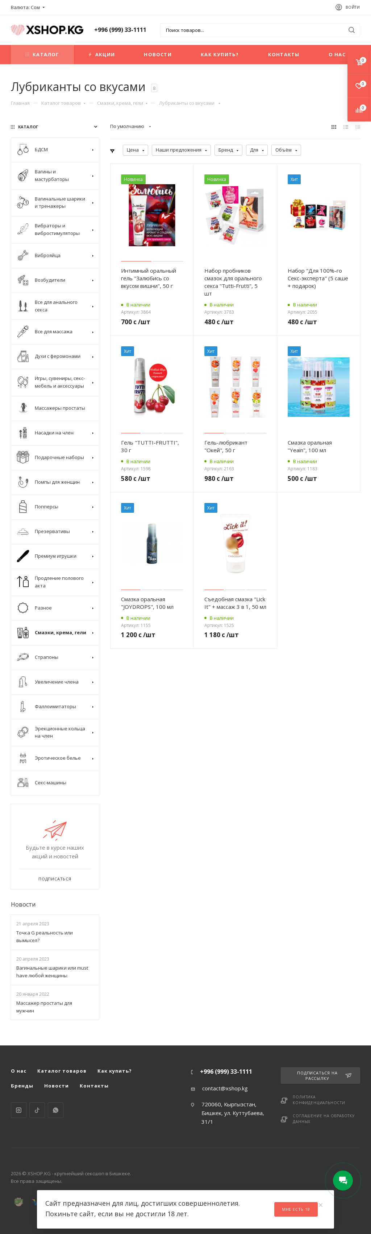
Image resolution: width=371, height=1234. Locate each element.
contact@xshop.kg (225, 1088)
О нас (337, 54)
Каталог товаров (63, 103)
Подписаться (54, 879)
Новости (157, 54)
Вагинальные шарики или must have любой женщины (52, 972)
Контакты (284, 54)
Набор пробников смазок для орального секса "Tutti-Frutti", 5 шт (233, 282)
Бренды (22, 1085)
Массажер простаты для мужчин (44, 1007)
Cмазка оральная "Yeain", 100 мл (310, 446)
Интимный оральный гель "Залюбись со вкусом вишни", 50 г (148, 278)
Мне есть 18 (296, 1209)
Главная (20, 103)
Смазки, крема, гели (122, 103)
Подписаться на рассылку (324, 1075)
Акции (101, 54)
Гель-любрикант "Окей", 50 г (225, 446)
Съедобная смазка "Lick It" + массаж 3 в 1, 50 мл (235, 602)
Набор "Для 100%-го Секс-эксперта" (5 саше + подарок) (318, 278)
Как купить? (220, 54)
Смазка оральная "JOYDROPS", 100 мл (147, 602)
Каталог (42, 54)
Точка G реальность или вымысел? (44, 936)
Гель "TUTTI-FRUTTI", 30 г (150, 446)
